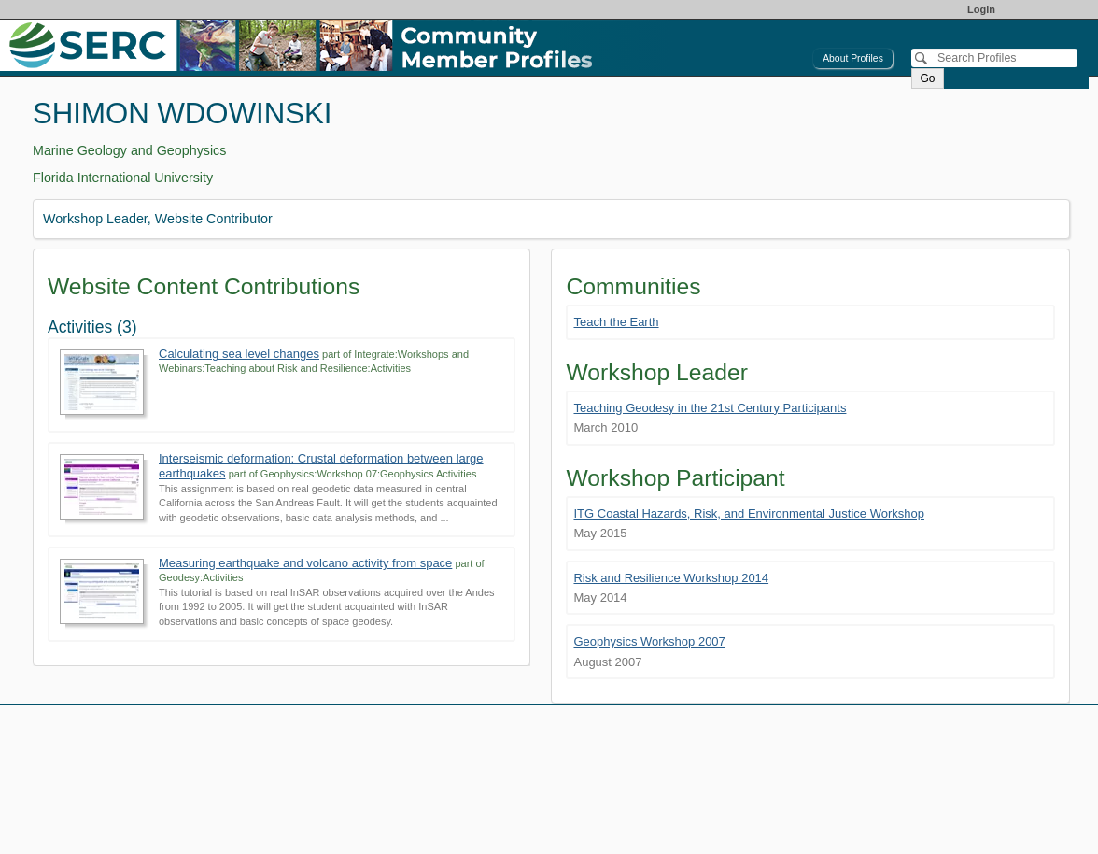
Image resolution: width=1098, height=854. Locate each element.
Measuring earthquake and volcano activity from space (305, 563)
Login (981, 9)
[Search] (994, 58)
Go (927, 78)
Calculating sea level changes (239, 354)
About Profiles (853, 58)
